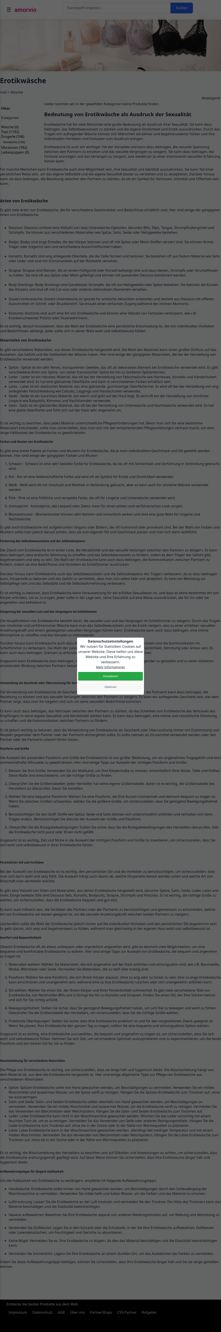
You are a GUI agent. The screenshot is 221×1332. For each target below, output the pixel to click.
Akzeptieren (110, 676)
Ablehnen (110, 687)
